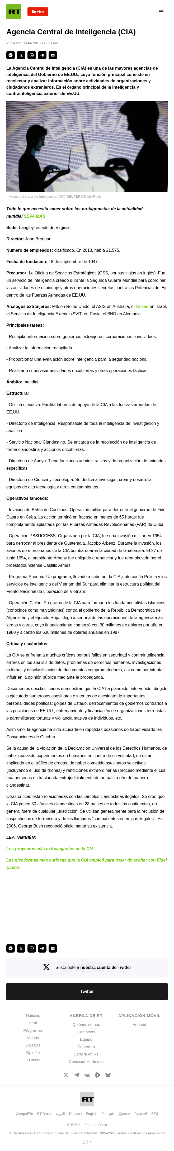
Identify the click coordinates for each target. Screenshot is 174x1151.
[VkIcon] (87, 1075)
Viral (33, 1023)
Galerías (32, 1045)
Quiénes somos (86, 1024)
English (91, 1114)
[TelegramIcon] (76, 1075)
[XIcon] (66, 1076)
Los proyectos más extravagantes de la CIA (50, 848)
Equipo (86, 1039)
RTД (154, 1114)
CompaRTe (24, 1114)
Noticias (33, 1015)
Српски (124, 1114)
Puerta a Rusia (95, 1125)
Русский (140, 1114)
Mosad (142, 306)
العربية (60, 1114)
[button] (10, 55)
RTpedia (33, 1060)
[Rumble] (97, 1076)
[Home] (13, 11)
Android (139, 1024)
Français (108, 1114)
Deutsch (75, 1114)
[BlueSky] (108, 1076)
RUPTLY (73, 1125)
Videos (33, 1037)
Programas (33, 1030)
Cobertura (86, 1046)
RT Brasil (44, 1114)
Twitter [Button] (87, 991)
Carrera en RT (86, 1054)
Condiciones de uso (86, 1061)
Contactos (86, 1032)
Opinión (33, 1052)
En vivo (38, 11)
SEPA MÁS (34, 216)
